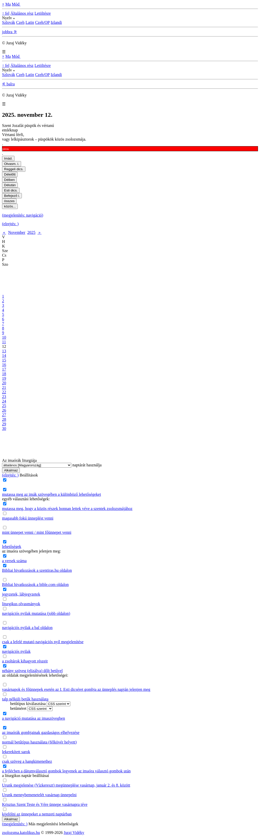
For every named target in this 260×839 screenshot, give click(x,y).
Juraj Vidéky (74, 832)
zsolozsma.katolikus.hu (21, 832)
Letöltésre (43, 13)
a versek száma (14, 561)
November (16, 232)
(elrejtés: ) (10, 224)
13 (4, 351)
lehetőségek (11, 546)
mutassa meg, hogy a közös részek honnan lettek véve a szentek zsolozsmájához (67, 508)
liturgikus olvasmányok (21, 604)
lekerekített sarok (16, 752)
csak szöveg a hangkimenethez (27, 761)
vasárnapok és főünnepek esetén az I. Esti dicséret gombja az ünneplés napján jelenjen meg (76, 689)
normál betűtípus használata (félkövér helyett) (39, 742)
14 (4, 355)
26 (4, 410)
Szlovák (8, 22)
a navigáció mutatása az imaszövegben (33, 718)
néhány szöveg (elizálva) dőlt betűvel (32, 671)
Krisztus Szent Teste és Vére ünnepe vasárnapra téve (44, 804)
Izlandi (56, 22)
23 (4, 396)
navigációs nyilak (16, 651)
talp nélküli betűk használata (25, 699)
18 (4, 374)
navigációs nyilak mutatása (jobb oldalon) (36, 613)
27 (4, 415)
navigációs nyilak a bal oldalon (27, 627)
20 (4, 383)
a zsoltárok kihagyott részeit (25, 661)
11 (4, 342)
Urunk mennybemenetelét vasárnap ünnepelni (39, 795)
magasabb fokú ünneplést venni (27, 518)
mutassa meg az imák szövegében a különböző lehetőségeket (51, 494)
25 (4, 406)
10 (4, 337)
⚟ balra (8, 84)
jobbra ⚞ (9, 32)
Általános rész (22, 13)
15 (4, 360)
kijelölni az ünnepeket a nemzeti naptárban (37, 814)
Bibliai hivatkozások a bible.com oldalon (35, 584)
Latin (29, 22)
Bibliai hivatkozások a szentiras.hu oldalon (37, 570)
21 (4, 387)
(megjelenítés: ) (14, 824)
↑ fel (5, 13)
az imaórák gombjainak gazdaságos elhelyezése (40, 732)
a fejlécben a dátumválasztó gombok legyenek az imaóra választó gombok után (66, 771)
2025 (31, 232)
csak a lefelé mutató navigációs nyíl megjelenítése (43, 642)
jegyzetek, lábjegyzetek (21, 594)
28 (4, 419)
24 (4, 401)
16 (4, 365)
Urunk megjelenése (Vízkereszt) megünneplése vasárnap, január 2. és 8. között (66, 785)
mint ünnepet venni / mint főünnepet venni (36, 532)
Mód (16, 4)
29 (4, 424)
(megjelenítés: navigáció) (22, 215)
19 (4, 378)
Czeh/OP (42, 22)
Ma (8, 4)
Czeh (20, 22)
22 (4, 392)
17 (4, 369)
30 (4, 428)
